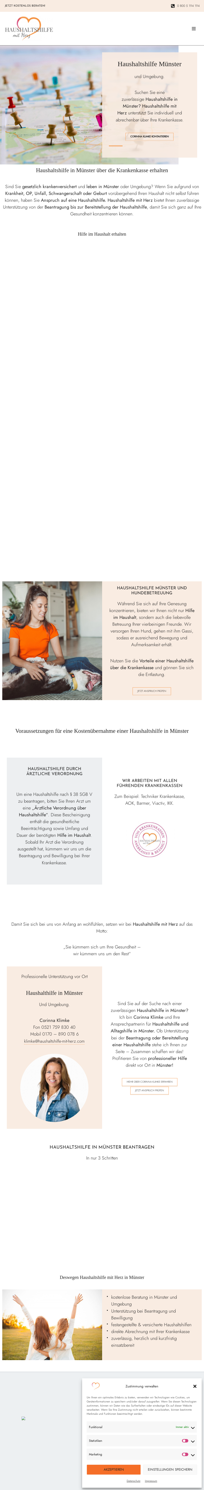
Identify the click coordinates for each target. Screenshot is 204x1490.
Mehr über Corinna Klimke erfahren (149, 1085)
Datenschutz (133, 1481)
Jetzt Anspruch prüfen (152, 694)
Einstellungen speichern (170, 1469)
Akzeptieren (114, 1469)
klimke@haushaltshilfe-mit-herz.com (54, 1044)
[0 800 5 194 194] (186, 6)
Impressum (151, 1481)
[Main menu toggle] (193, 30)
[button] (195, 1386)
